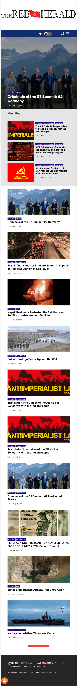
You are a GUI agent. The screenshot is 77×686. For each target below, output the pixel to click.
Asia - (33, 673)
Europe (18, 92)
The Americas (20, 262)
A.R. (9, 273)
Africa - (39, 673)
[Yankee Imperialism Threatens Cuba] (39, 613)
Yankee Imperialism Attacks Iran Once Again (36, 589)
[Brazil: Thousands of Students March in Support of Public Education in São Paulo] (39, 245)
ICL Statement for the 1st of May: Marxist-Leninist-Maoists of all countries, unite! (51, 171)
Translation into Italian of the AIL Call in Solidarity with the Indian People (33, 451)
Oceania (52, 673)
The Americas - (25, 673)
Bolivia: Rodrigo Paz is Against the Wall (33, 359)
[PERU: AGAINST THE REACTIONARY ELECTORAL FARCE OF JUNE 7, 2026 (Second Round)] (39, 523)
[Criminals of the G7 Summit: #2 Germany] (38, 73)
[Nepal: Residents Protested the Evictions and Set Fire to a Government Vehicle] (39, 292)
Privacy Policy (15, 667)
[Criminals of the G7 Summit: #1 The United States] (39, 476)
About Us (27, 667)
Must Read (59, 123)
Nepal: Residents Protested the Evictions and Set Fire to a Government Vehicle (36, 314)
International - (13, 673)
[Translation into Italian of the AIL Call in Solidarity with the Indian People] (39, 429)
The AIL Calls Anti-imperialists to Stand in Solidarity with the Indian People (51, 129)
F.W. (9, 106)
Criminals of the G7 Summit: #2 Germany (34, 222)
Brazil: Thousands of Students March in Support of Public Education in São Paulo (38, 267)
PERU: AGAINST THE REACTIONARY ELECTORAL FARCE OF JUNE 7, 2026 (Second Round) (38, 544)
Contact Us (39, 667)
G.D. (36, 178)
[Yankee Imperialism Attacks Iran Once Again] (39, 569)
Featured (11, 92)
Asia (17, 309)
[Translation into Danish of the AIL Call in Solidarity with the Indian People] (39, 382)
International (49, 123)
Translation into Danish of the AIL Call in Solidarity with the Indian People (33, 404)
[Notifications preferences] (4, 680)
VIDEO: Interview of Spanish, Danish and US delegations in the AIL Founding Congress (50, 150)
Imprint (62, 663)
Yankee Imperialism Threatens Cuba (31, 633)
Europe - (45, 673)
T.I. (9, 320)
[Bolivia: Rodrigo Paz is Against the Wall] (39, 339)
